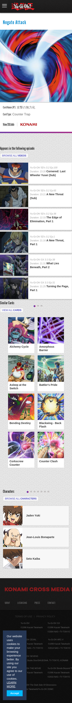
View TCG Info (8, 124)
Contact (51, 603)
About (7, 603)
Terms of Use (23, 616)
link (4, 6)
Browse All (14, 155)
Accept (14, 693)
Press (37, 603)
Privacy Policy (45, 616)
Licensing (22, 603)
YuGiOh (23, 7)
